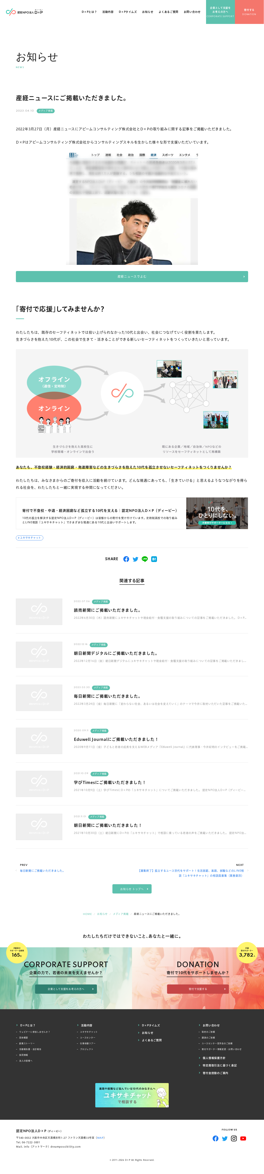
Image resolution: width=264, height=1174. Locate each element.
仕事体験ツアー (87, 1043)
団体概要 (23, 1037)
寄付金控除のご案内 (215, 1072)
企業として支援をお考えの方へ (220, 10)
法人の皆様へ (26, 1061)
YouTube (243, 1138)
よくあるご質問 (169, 12)
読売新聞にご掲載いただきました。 (108, 610)
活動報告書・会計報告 (30, 1049)
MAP (100, 1137)
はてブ (154, 559)
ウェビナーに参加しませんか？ (34, 1032)
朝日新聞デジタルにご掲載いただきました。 (116, 653)
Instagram (234, 1138)
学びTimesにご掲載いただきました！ (110, 782)
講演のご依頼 (208, 1037)
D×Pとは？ (89, 12)
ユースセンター (87, 1037)
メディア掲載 (46, 110)
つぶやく (136, 559)
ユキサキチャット (30, 538)
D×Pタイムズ (128, 12)
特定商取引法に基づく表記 (220, 1065)
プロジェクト (86, 1049)
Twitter (225, 1138)
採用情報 (23, 1055)
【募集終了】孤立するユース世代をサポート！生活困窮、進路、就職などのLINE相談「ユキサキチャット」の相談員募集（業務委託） (191, 873)
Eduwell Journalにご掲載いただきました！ (116, 739)
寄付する (249, 10)
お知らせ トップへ (132, 889)
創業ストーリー (27, 1043)
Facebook (216, 1138)
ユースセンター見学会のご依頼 (217, 1043)
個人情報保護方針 (214, 1058)
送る (145, 559)
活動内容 (108, 12)
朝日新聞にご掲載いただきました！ (108, 825)
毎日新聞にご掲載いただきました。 (108, 696)
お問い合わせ (192, 12)
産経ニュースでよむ (132, 276)
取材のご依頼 (208, 1032)
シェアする (126, 559)
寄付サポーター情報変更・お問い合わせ (222, 1049)
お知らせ (147, 12)
